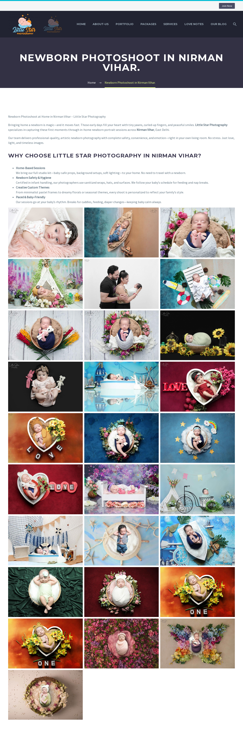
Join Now (227, 6)
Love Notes (194, 24)
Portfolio (125, 24)
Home (81, 24)
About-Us (101, 24)
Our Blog (219, 24)
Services (170, 24)
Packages (148, 24)
